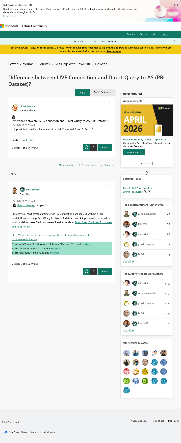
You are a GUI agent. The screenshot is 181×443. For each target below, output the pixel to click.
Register (131, 34)
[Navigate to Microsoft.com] (9, 26)
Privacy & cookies (138, 420)
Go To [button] (165, 34)
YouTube (86, 244)
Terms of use (157, 420)
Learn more (9, 16)
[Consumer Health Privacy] (43, 432)
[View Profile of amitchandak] (32, 189)
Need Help (27, 140)
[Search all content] (138, 41)
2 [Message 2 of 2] (21, 263)
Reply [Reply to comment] (105, 271)
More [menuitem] (138, 26)
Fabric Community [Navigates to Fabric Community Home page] (34, 26)
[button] (82, 92)
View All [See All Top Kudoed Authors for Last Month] (128, 330)
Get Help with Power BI (72, 63)
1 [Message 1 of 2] (21, 147)
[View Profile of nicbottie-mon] (27, 106)
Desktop (101, 63)
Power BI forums (20, 63)
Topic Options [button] (101, 92)
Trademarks (173, 420)
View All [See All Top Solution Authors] (128, 261)
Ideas (82, 26)
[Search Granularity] (84, 41)
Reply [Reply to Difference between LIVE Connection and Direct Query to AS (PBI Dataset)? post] (105, 147)
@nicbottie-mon (26, 205)
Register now (113, 51)
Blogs (112, 26)
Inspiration (69, 26)
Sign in (143, 34)
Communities (97, 26)
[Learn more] (134, 152)
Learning (125, 26)
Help (154, 34)
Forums (54, 26)
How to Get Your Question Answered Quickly (138, 189)
